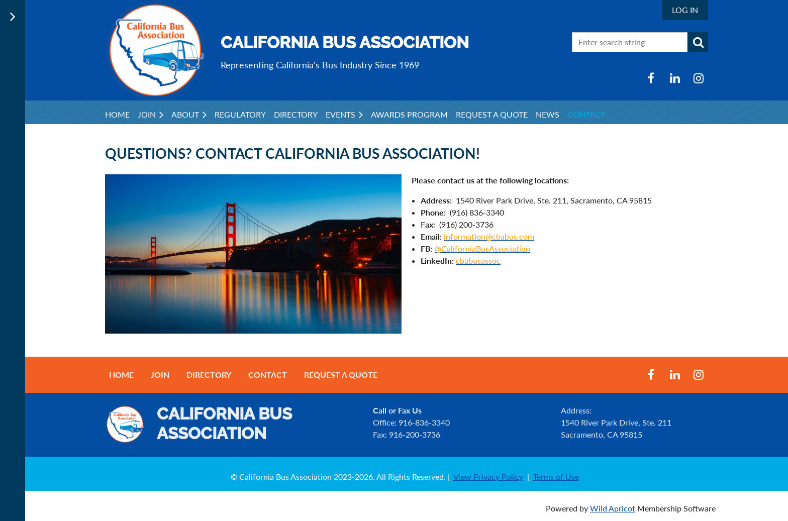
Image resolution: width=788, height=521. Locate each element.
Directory (208, 374)
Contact (267, 374)
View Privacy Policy (488, 476)
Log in (685, 10)
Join (160, 374)
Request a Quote (340, 374)
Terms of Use (556, 476)
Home (121, 374)
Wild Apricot (612, 508)
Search (698, 42)
